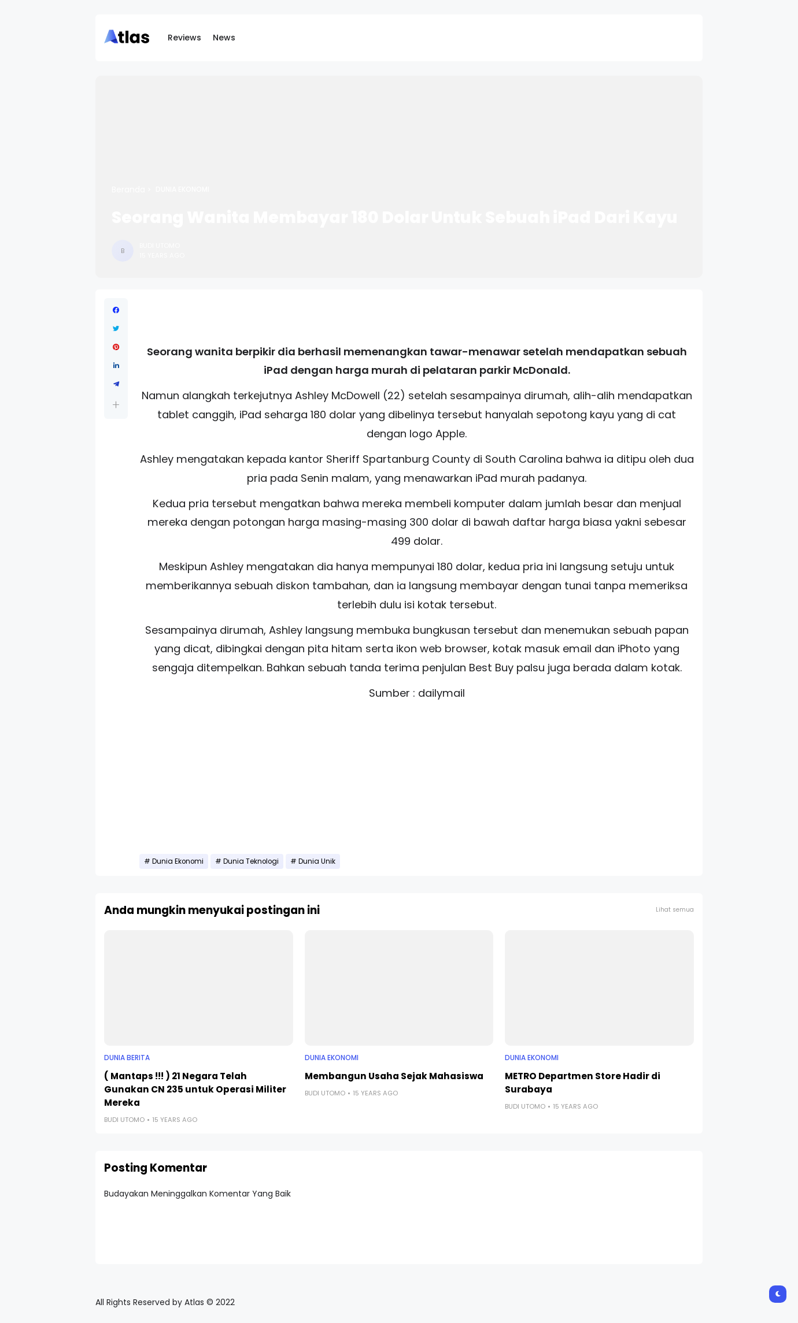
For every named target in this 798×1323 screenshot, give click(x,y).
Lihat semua (675, 909)
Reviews (184, 37)
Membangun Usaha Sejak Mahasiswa (394, 1076)
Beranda (128, 189)
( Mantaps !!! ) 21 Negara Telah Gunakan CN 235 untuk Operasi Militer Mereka (195, 1089)
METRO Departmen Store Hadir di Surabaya (582, 1082)
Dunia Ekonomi (182, 189)
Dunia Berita (127, 1057)
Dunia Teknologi (251, 861)
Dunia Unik (316, 861)
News (224, 37)
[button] (116, 404)
